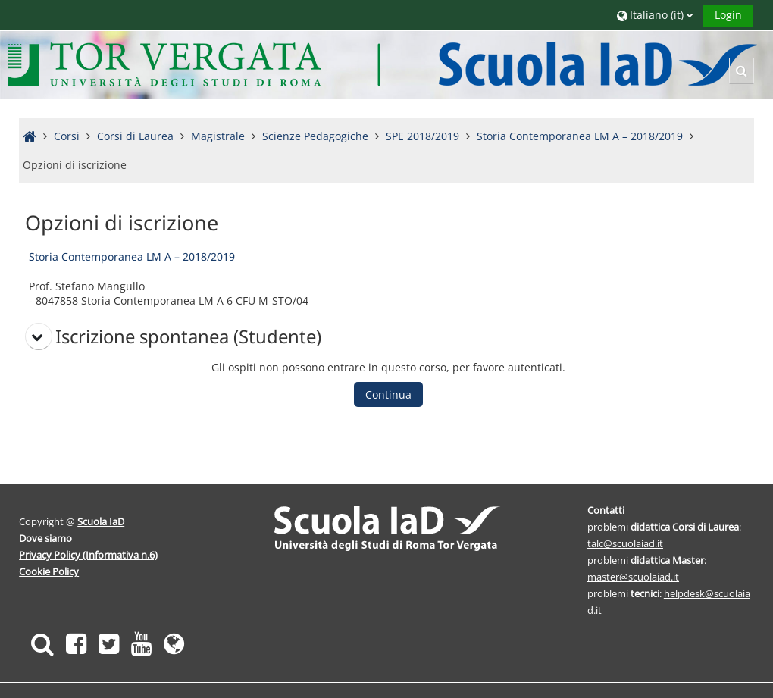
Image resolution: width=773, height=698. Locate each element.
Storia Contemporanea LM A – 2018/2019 (133, 256)
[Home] (384, 64)
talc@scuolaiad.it (624, 543)
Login (726, 15)
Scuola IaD (102, 521)
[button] (653, 15)
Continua (389, 394)
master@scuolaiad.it (632, 577)
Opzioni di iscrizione (76, 165)
